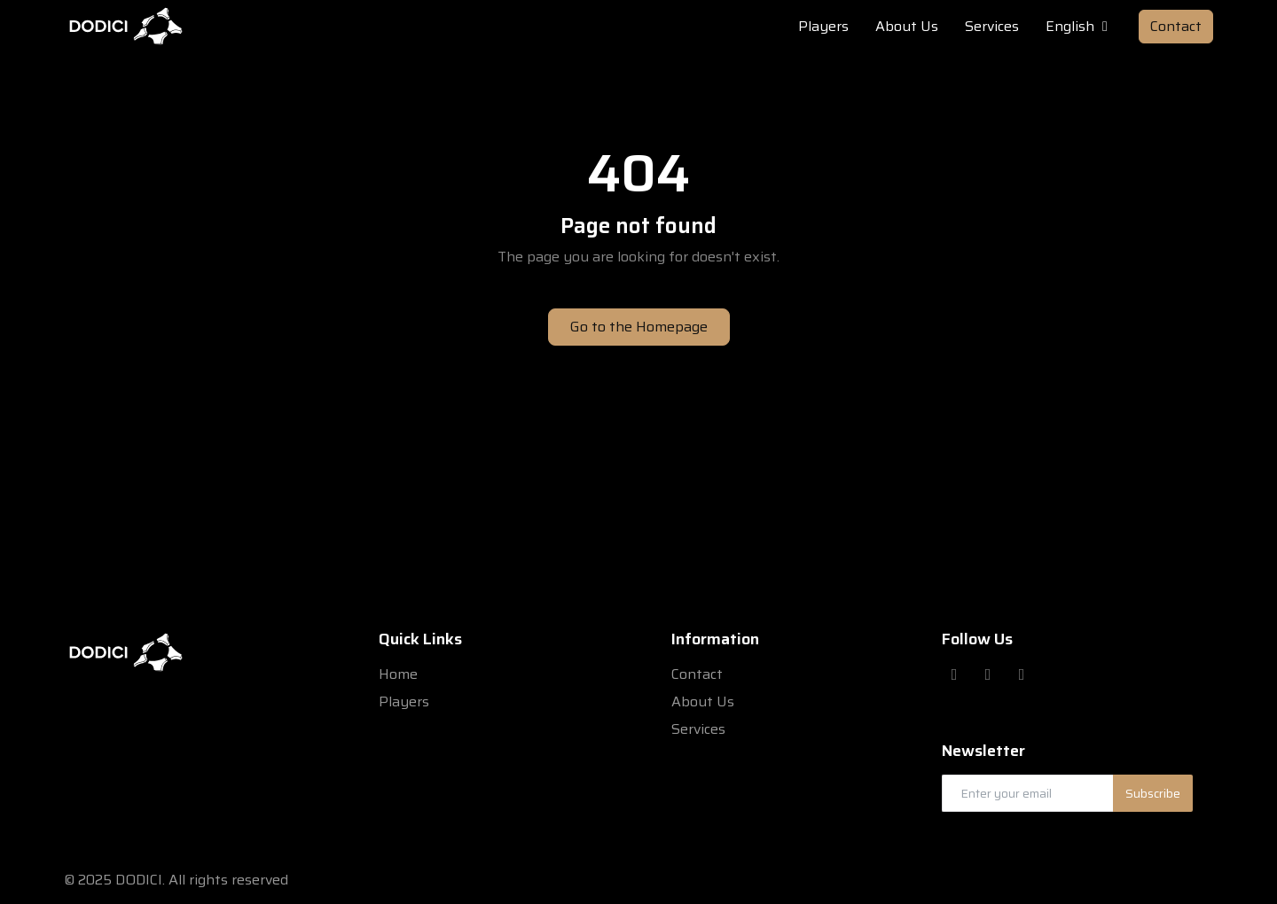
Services (698, 729)
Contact (1176, 26)
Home (398, 674)
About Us (702, 701)
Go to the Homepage (639, 327)
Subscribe (1152, 793)
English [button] (1079, 26)
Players (404, 701)
